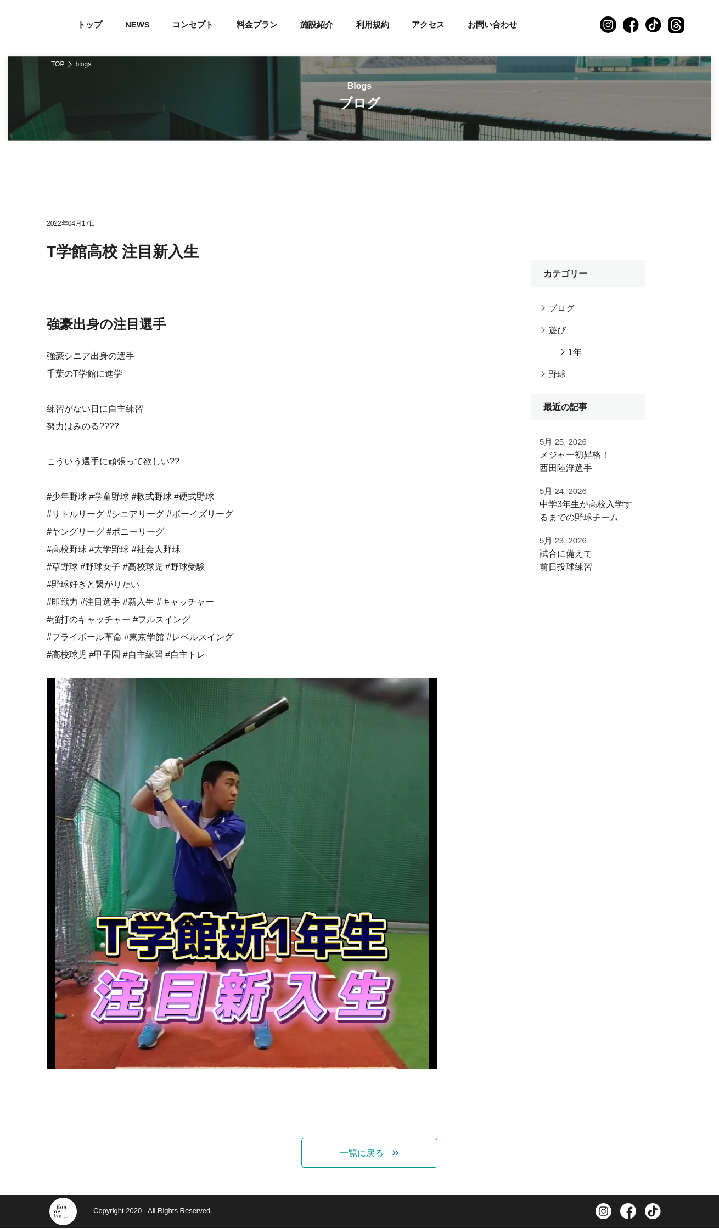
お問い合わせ (492, 24)
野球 (557, 374)
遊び (557, 330)
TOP (57, 64)
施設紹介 (316, 24)
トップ (89, 24)
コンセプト (193, 24)
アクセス (428, 24)
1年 (575, 352)
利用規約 (372, 24)
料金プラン (257, 24)
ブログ (561, 308)
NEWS (137, 24)
